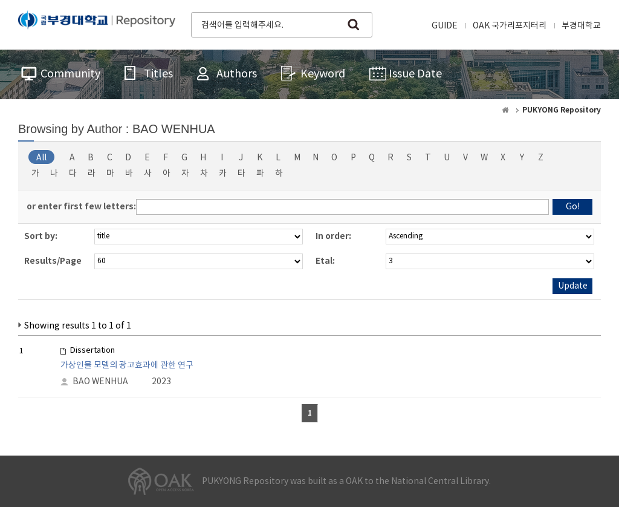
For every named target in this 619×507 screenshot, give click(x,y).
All (41, 158)
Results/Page (53, 261)
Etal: (325, 261)
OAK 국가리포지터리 (509, 26)
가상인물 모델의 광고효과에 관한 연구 (126, 365)
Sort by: (40, 236)
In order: (333, 236)
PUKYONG (96, 23)
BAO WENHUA (100, 382)
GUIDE (445, 26)
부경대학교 (581, 26)
